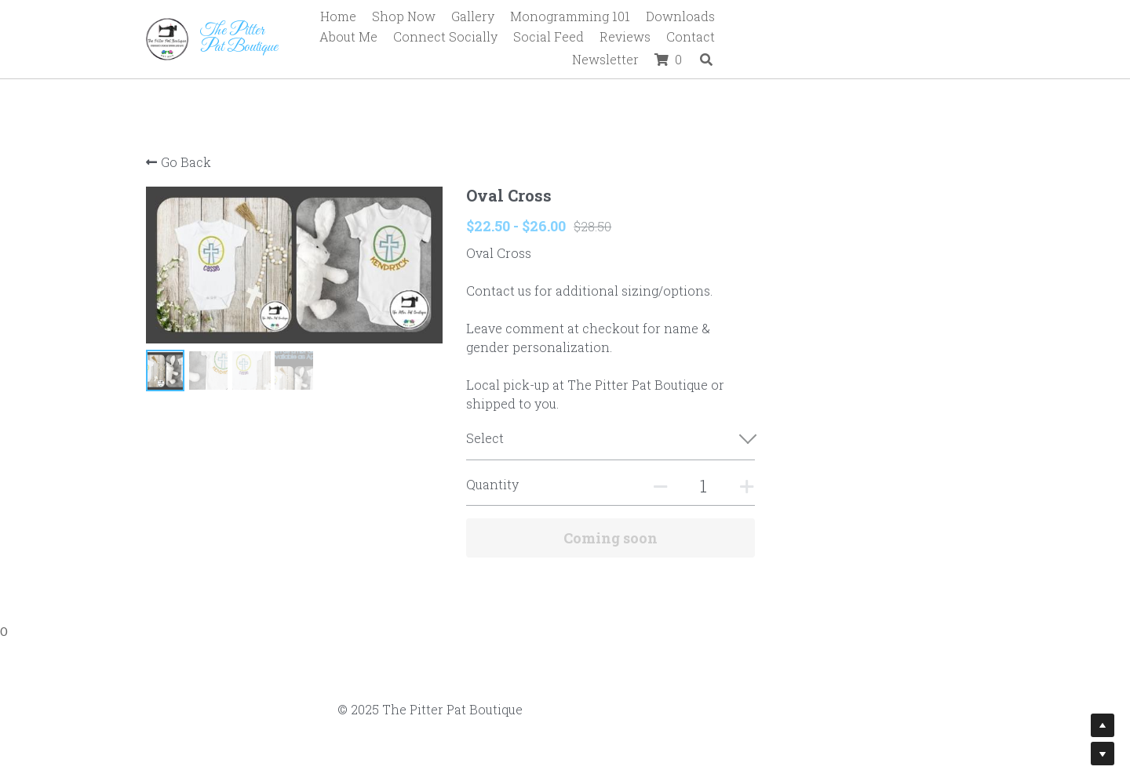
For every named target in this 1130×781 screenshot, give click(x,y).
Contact (799, 39)
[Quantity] (824, 485)
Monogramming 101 (644, 16)
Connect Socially (930, 16)
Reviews (734, 39)
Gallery (546, 16)
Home (412, 16)
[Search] (973, 39)
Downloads (754, 16)
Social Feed (657, 39)
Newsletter (873, 39)
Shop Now (477, 16)
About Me (833, 16)
